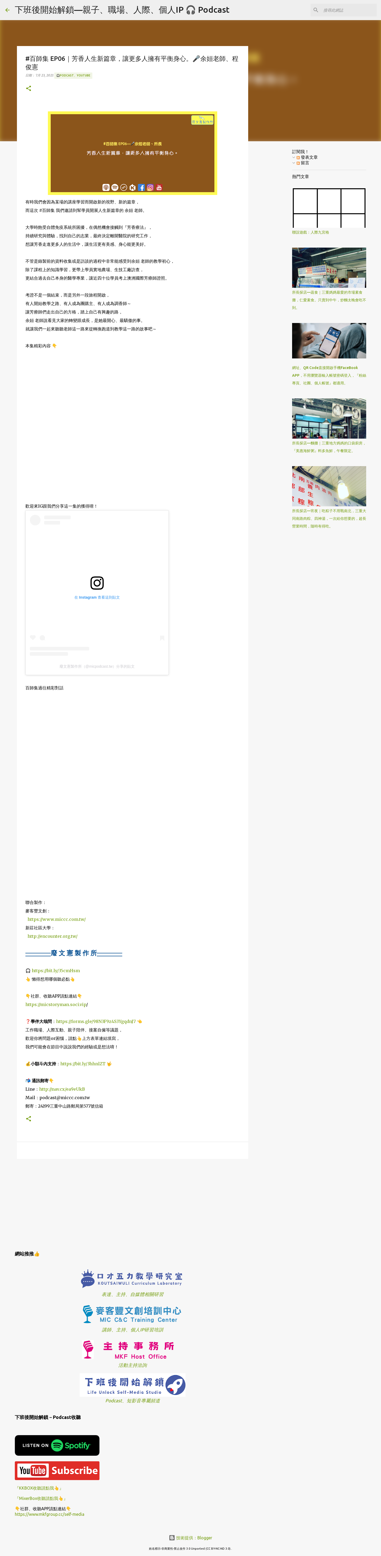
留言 (303, 162)
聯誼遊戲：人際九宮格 (310, 232)
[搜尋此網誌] (349, 10)
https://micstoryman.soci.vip (55, 1004)
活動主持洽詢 (132, 1365)
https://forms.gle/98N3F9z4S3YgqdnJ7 (96, 1021)
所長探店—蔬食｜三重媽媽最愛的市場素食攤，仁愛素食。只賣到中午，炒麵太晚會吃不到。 (329, 300)
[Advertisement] (132, 1204)
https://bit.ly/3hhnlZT (83, 1063)
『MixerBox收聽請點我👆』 (41, 1498)
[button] (28, 88)
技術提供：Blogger (190, 1537)
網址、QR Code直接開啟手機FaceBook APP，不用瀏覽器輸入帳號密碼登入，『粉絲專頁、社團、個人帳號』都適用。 (329, 375)
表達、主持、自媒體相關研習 (133, 1294)
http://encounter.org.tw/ (53, 936)
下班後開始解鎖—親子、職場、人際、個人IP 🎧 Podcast (122, 9)
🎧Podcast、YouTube (73, 75)
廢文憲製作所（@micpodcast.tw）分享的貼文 (97, 666)
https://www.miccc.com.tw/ (57, 919)
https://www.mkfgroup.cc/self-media (49, 1514)
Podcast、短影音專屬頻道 (132, 1400)
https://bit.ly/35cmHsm (56, 970)
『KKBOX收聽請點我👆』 (39, 1488)
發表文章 (307, 157)
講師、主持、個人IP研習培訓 (132, 1329)
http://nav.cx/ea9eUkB (62, 1089)
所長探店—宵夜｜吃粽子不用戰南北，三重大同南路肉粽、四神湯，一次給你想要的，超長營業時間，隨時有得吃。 (329, 518)
